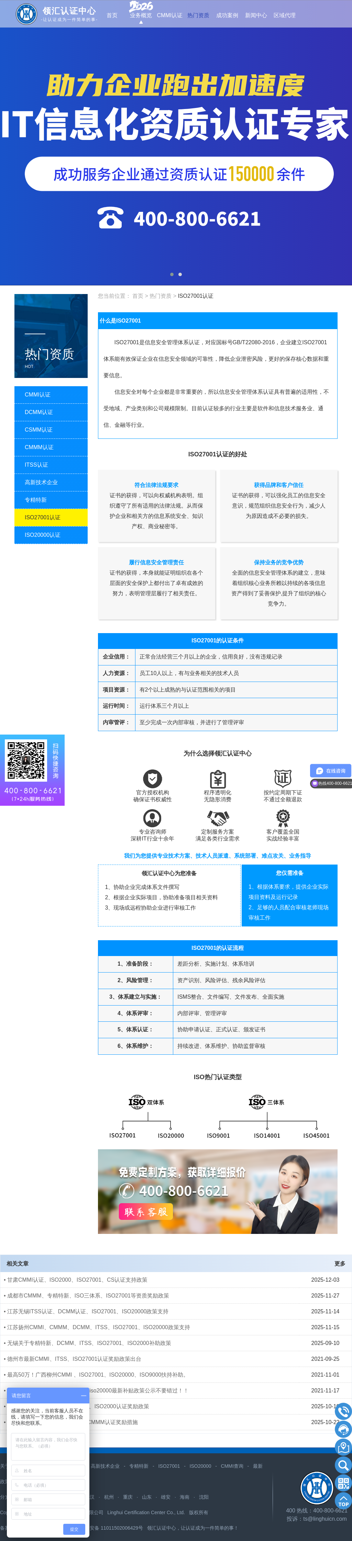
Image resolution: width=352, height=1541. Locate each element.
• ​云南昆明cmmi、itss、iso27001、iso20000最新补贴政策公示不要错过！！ (96, 1390)
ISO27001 (169, 1466)
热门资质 (161, 296)
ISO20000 (200, 1466)
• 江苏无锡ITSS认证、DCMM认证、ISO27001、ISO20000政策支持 (86, 1311)
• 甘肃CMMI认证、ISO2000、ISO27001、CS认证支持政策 (75, 1280)
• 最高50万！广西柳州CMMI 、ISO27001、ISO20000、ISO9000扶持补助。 (96, 1375)
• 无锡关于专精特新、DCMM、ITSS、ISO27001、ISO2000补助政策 (87, 1343)
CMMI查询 (232, 1466)
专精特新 (138, 1466)
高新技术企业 (105, 1466)
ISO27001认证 (195, 296)
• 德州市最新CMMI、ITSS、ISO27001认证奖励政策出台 (72, 1359)
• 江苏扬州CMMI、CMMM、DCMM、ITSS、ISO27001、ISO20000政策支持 (97, 1327)
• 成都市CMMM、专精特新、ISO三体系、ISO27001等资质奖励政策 (86, 1296)
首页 (137, 296)
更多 (339, 1264)
